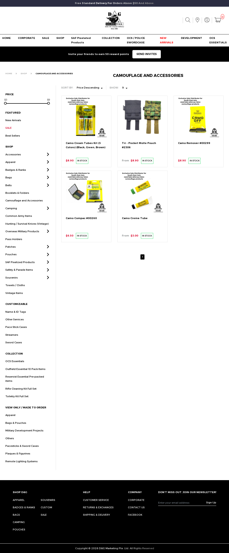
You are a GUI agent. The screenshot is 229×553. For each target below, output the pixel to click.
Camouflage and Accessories (24, 205)
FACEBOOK (135, 514)
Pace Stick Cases (16, 332)
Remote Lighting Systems (21, 466)
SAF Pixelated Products (81, 40)
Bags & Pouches (15, 427)
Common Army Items (18, 221)
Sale (44, 514)
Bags (8, 182)
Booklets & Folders (17, 197)
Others (9, 443)
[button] (48, 159)
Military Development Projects (24, 435)
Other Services (14, 324)
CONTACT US (136, 507)
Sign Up (211, 502)
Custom (46, 507)
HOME (6, 38)
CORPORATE (26, 38)
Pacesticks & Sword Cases (22, 451)
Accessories (13, 159)
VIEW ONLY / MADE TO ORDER (25, 412)
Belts (8, 190)
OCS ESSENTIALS (218, 40)
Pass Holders (13, 244)
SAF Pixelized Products (20, 267)
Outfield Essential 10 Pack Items (25, 374)
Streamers (11, 339)
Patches (10, 251)
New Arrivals (13, 120)
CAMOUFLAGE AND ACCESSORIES (54, 73)
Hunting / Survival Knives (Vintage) (27, 228)
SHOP (60, 38)
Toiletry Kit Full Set (16, 401)
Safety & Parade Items (19, 275)
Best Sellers (12, 135)
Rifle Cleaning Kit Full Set (20, 393)
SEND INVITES (146, 54)
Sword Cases (13, 347)
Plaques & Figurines (17, 458)
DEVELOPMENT (191, 38)
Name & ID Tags (15, 316)
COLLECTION (111, 38)
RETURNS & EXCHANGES (98, 507)
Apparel (10, 167)
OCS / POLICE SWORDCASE (136, 40)
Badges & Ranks (15, 174)
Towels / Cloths (15, 290)
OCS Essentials (14, 366)
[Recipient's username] (182, 503)
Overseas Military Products (22, 236)
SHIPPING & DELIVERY (96, 514)
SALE (45, 38)
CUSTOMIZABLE (16, 309)
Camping (11, 213)
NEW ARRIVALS (166, 40)
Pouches (11, 259)
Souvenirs (11, 282)
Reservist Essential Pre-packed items (24, 383)
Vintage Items (14, 298)
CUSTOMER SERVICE (96, 499)
